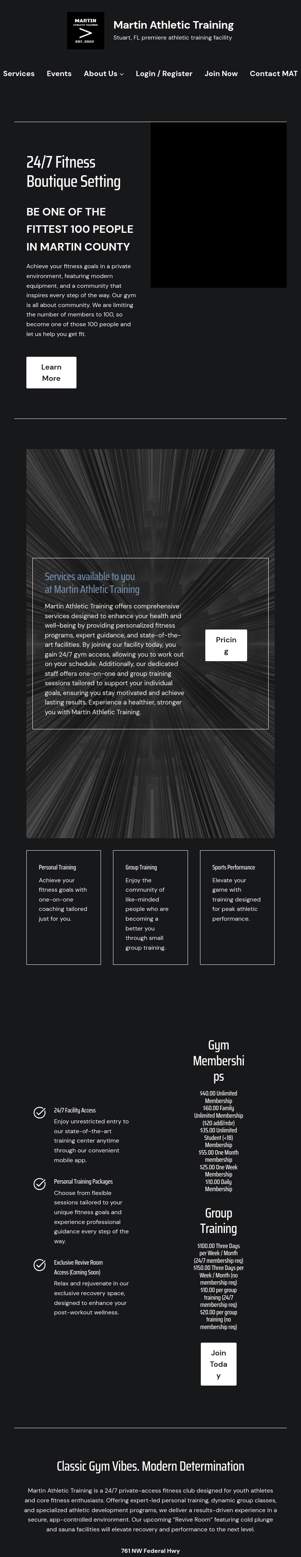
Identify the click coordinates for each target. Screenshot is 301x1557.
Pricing (226, 645)
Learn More (51, 372)
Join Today (218, 1364)
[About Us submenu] (121, 73)
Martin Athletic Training (173, 25)
